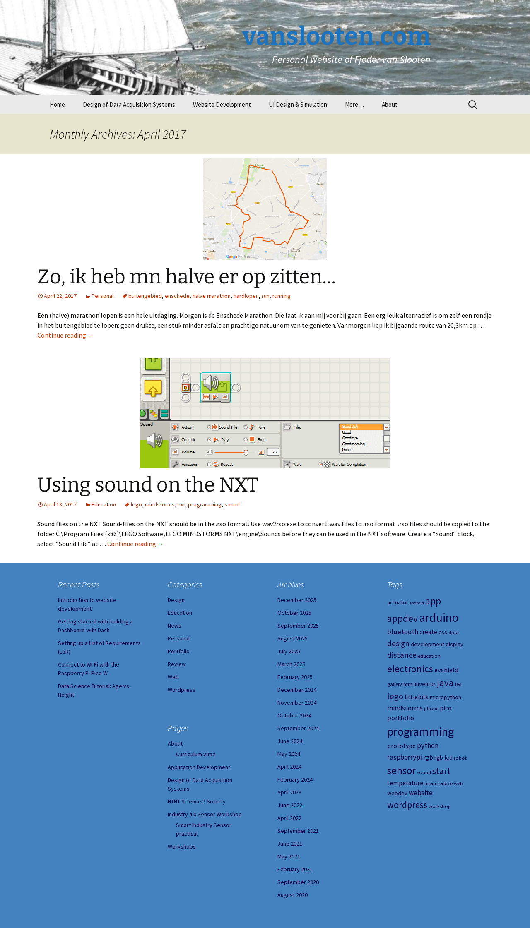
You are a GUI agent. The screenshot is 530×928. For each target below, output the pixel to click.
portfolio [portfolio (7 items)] (400, 718)
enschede (177, 296)
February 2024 (295, 779)
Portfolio (179, 651)
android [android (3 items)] (417, 603)
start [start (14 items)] (441, 771)
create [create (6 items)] (428, 632)
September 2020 (298, 882)
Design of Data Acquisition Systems (129, 104)
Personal (102, 296)
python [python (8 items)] (427, 745)
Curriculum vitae (196, 754)
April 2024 (289, 766)
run (266, 296)
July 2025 (288, 651)
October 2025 (294, 612)
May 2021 (288, 856)
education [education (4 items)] (429, 656)
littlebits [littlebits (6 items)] (417, 697)
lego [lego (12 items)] (395, 696)
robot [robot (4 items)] (460, 758)
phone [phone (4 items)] (431, 708)
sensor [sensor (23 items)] (401, 770)
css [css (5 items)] (442, 632)
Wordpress (181, 689)
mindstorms (160, 504)
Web (173, 677)
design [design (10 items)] (398, 643)
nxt (181, 504)
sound (232, 504)
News (174, 625)
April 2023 (289, 792)
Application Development (199, 767)
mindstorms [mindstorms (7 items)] (405, 708)
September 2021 (298, 830)
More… (354, 104)
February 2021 (295, 869)
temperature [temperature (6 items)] (405, 783)
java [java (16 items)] (445, 682)
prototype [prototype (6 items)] (401, 746)
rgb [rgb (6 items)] (428, 757)
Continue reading (65, 335)
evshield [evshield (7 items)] (446, 670)
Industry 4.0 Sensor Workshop (205, 814)
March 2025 (291, 664)
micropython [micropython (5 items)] (445, 697)
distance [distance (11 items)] (402, 655)
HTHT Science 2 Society (197, 801)
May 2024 (288, 754)
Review (177, 664)
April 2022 (289, 818)
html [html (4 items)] (408, 684)
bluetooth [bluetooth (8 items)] (402, 631)
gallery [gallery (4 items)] (394, 684)
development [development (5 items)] (427, 644)
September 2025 (298, 625)
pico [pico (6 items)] (446, 708)
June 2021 (289, 843)
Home (57, 104)
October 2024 (294, 715)
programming (205, 504)
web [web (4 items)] (458, 783)
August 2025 (292, 638)
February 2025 (295, 677)
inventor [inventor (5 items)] (425, 684)
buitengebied (145, 296)
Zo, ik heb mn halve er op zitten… (186, 277)
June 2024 (289, 741)
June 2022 (289, 805)
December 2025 (296, 600)
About (390, 104)
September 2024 (298, 728)
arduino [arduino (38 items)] (438, 617)
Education (104, 504)
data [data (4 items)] (453, 632)
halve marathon (212, 296)
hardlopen (246, 296)
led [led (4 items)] (458, 684)
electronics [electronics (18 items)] (410, 669)
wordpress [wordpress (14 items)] (407, 805)
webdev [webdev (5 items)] (397, 793)
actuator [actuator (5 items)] (397, 602)
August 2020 (292, 895)
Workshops (182, 846)
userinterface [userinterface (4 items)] (438, 783)
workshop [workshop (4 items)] (440, 806)
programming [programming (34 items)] (420, 731)
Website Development (222, 104)
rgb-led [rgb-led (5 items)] (443, 757)
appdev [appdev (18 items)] (402, 618)
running (281, 296)
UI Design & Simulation (298, 104)
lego (136, 504)
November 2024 (296, 702)
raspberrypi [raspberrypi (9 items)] (404, 757)
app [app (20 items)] (433, 601)
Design (176, 600)
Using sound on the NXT (147, 485)
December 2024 (296, 689)
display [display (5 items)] (454, 644)
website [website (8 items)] (421, 792)
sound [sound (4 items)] (424, 772)
